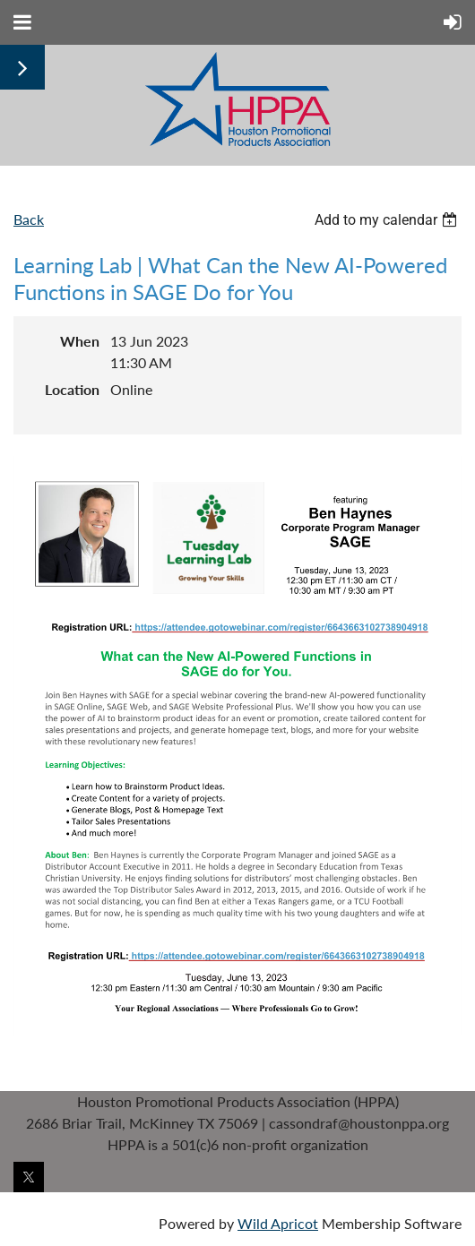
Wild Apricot (278, 1223)
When (79, 340)
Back (28, 219)
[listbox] (388, 220)
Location (72, 389)
